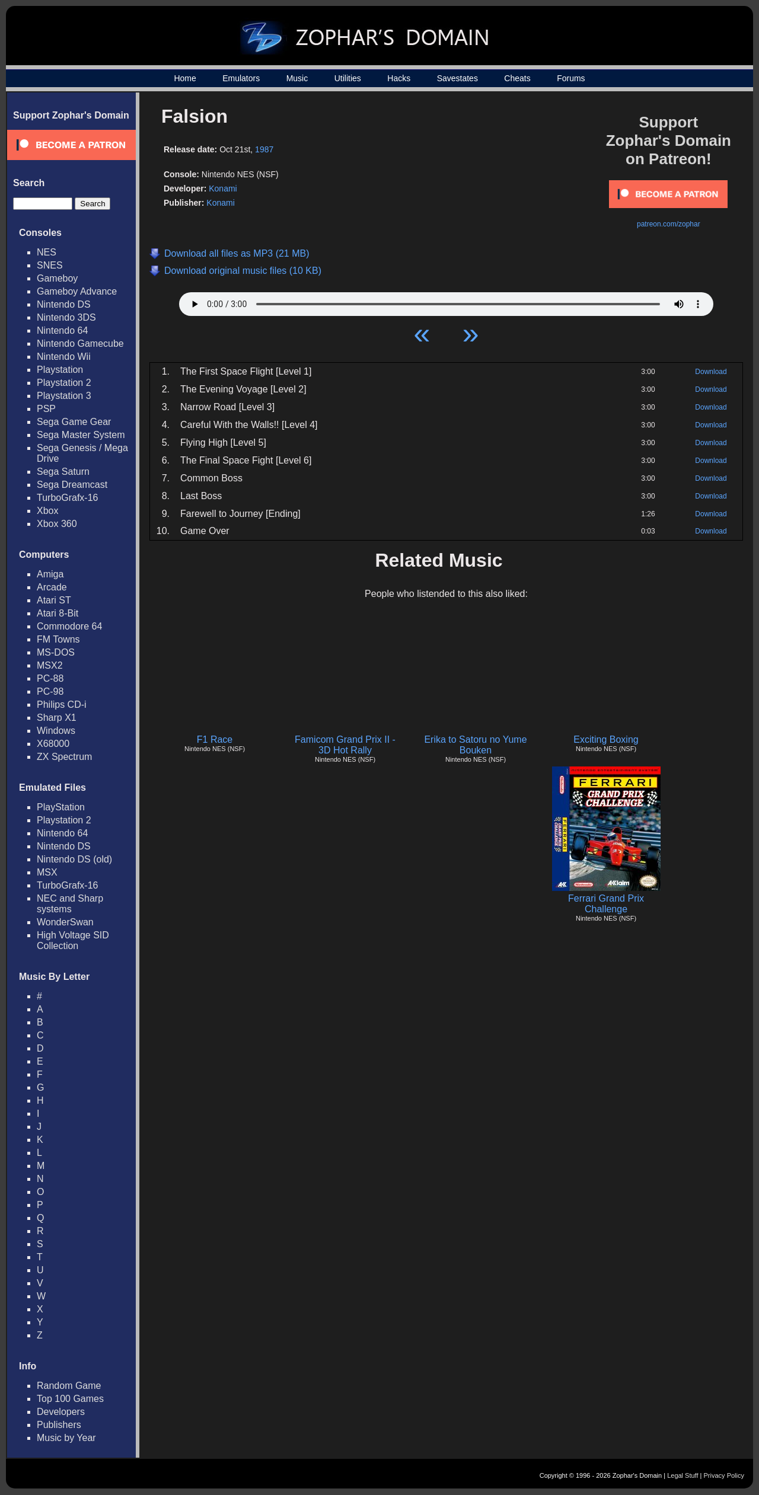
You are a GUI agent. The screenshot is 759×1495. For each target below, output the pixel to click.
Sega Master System (81, 435)
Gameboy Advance (77, 291)
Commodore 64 (69, 626)
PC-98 (50, 691)
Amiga (50, 574)
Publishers (59, 1425)
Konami (223, 188)
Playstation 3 (64, 396)
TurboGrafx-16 (67, 498)
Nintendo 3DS (66, 317)
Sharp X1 (56, 718)
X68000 (53, 744)
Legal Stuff (682, 1475)
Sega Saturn (63, 472)
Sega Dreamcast (72, 485)
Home (185, 78)
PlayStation (61, 807)
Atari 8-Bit (57, 613)
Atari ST (54, 600)
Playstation (60, 370)
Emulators (241, 78)
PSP (46, 409)
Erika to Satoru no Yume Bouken (475, 744)
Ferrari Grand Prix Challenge (606, 903)
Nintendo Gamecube (80, 343)
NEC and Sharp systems (70, 903)
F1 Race (214, 739)
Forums (571, 78)
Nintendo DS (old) (74, 859)
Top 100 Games (70, 1399)
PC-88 (50, 678)
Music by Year (66, 1438)
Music (297, 78)
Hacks (398, 78)
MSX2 (50, 665)
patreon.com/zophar (668, 224)
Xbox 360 (57, 524)
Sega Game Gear (74, 422)
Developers (61, 1412)
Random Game (69, 1386)
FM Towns (58, 639)
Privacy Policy (724, 1475)
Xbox (47, 511)
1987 (264, 149)
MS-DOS (56, 652)
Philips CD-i (62, 704)
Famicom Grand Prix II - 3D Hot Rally (345, 744)
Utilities (347, 78)
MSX (47, 872)
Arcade (52, 587)
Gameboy (57, 278)
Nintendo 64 (62, 330)
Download (710, 372)
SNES (50, 265)
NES (46, 252)
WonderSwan (65, 922)
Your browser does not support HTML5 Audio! (446, 301)
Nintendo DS (64, 304)
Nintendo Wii (64, 357)
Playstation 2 (64, 383)
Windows (56, 731)
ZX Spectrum (64, 757)
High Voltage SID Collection (73, 940)
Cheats (517, 78)
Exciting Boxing (605, 739)
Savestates (457, 78)
